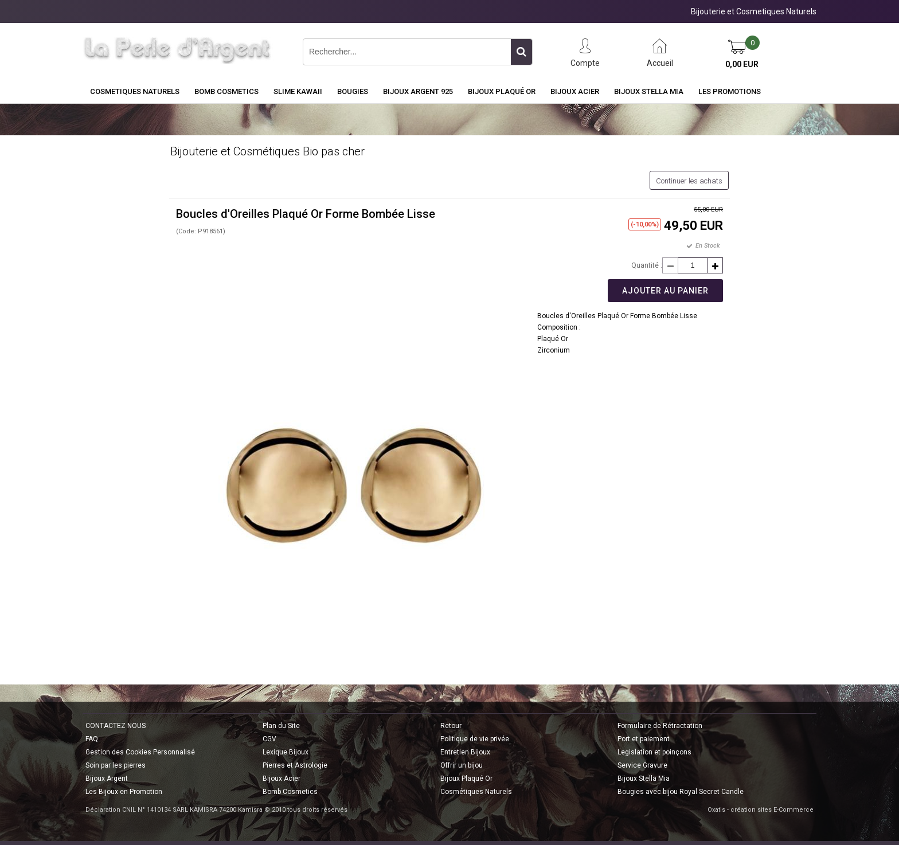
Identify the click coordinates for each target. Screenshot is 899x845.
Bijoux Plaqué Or (502, 91)
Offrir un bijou (461, 765)
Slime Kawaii (297, 91)
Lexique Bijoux (285, 752)
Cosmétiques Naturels (476, 792)
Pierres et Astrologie (295, 765)
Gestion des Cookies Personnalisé (140, 752)
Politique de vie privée (474, 739)
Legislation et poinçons (654, 752)
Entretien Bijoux (465, 752)
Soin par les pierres (115, 765)
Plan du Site (281, 726)
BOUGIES (352, 91)
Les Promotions (729, 91)
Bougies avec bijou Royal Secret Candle (680, 792)
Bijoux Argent (106, 778)
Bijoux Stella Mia (648, 91)
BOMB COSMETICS (226, 91)
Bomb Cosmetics (290, 792)
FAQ (91, 739)
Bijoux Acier (574, 91)
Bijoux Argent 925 (418, 91)
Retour (451, 726)
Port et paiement (643, 739)
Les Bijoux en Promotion (123, 792)
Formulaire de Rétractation (659, 726)
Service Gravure (642, 765)
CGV (269, 739)
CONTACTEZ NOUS (115, 726)
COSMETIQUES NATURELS (134, 91)
